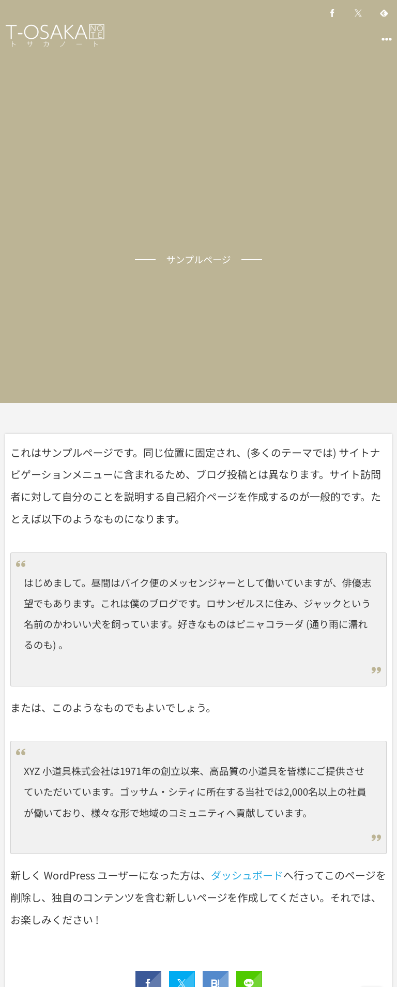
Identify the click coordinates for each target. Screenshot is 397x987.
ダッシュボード (247, 875)
